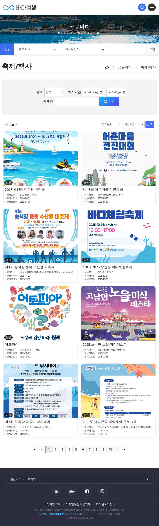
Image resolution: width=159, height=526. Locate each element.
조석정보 (57, 491)
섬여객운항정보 (72, 491)
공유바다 (37, 49)
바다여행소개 (52, 504)
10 (110, 449)
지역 (39, 92)
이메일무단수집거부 (78, 504)
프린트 (152, 49)
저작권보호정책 (105, 504)
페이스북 (87, 491)
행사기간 (74, 92)
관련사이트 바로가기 (23, 479)
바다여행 (19, 7)
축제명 (48, 101)
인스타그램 (102, 491)
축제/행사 (85, 49)
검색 (142, 7)
